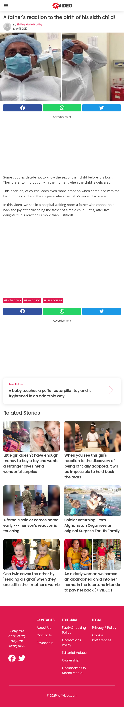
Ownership (70, 660)
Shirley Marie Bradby (29, 24)
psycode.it (45, 643)
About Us (44, 627)
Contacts (44, 635)
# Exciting (32, 300)
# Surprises (53, 300)
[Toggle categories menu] (6, 5)
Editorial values (74, 652)
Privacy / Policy (104, 627)
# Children (12, 300)
